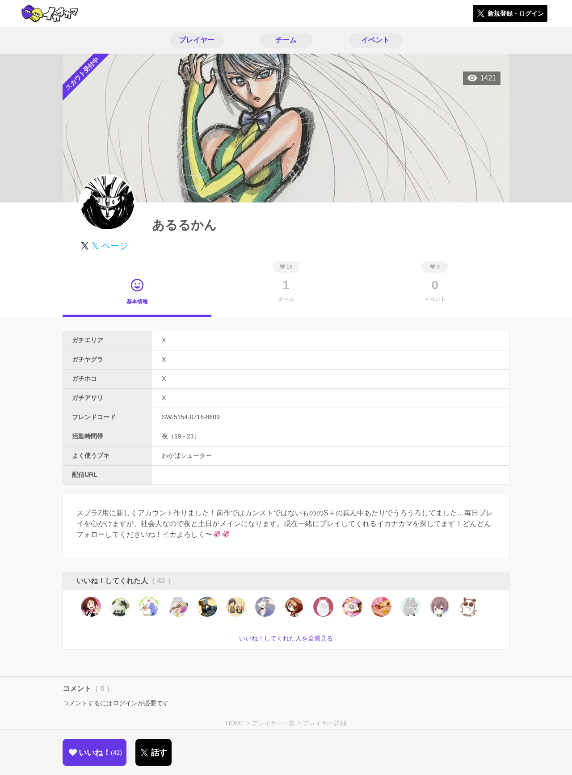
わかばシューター (187, 455)
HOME (235, 723)
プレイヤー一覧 (273, 723)
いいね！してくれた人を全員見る (286, 638)
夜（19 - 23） (181, 436)
